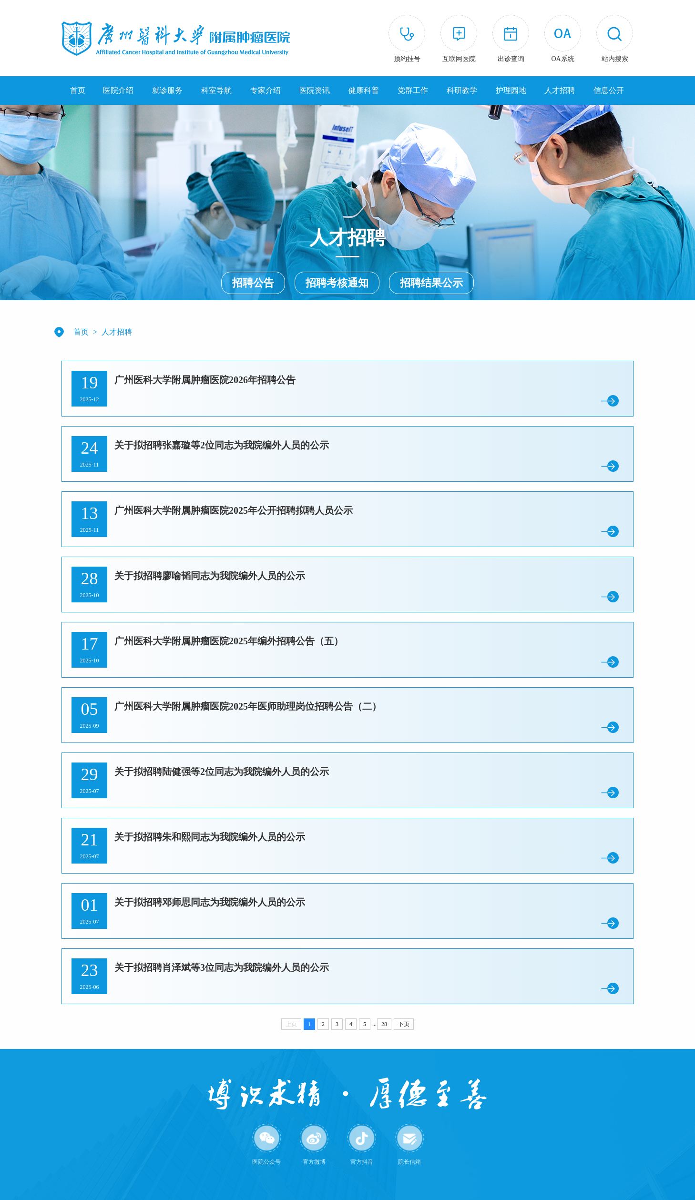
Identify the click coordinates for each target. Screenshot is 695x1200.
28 (384, 1024)
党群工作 (413, 90)
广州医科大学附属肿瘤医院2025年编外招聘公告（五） (228, 641)
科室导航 (216, 90)
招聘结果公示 (431, 283)
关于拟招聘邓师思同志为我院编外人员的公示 (209, 902)
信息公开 (608, 90)
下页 (403, 1024)
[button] (615, 40)
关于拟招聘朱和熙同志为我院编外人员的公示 (209, 837)
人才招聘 (559, 90)
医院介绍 (118, 90)
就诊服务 (167, 90)
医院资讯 (314, 90)
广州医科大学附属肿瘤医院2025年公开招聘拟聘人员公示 (233, 510)
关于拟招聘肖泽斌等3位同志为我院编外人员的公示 (221, 967)
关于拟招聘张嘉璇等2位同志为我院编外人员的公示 (221, 445)
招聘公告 (253, 283)
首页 (77, 90)
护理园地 (511, 90)
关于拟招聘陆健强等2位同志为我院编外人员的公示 (221, 771)
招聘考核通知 (337, 283)
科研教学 (462, 90)
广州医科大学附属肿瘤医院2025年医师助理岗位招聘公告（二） (247, 706)
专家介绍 (265, 90)
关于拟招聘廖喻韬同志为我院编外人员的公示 (209, 575)
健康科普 (363, 90)
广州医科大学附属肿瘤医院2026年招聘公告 (205, 380)
